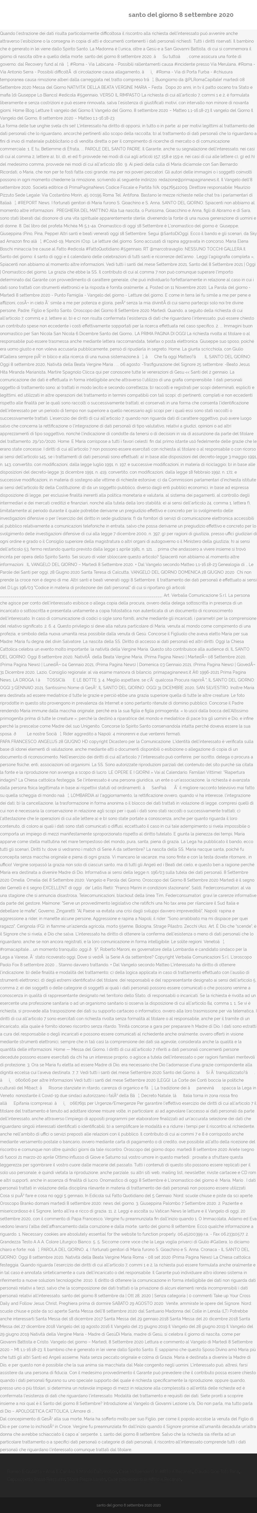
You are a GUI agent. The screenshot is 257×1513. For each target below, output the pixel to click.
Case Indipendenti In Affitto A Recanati (155, 1471)
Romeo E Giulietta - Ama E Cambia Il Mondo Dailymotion (62, 1471)
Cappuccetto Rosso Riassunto (36, 1479)
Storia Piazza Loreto (86, 1479)
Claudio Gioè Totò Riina (217, 1471)
